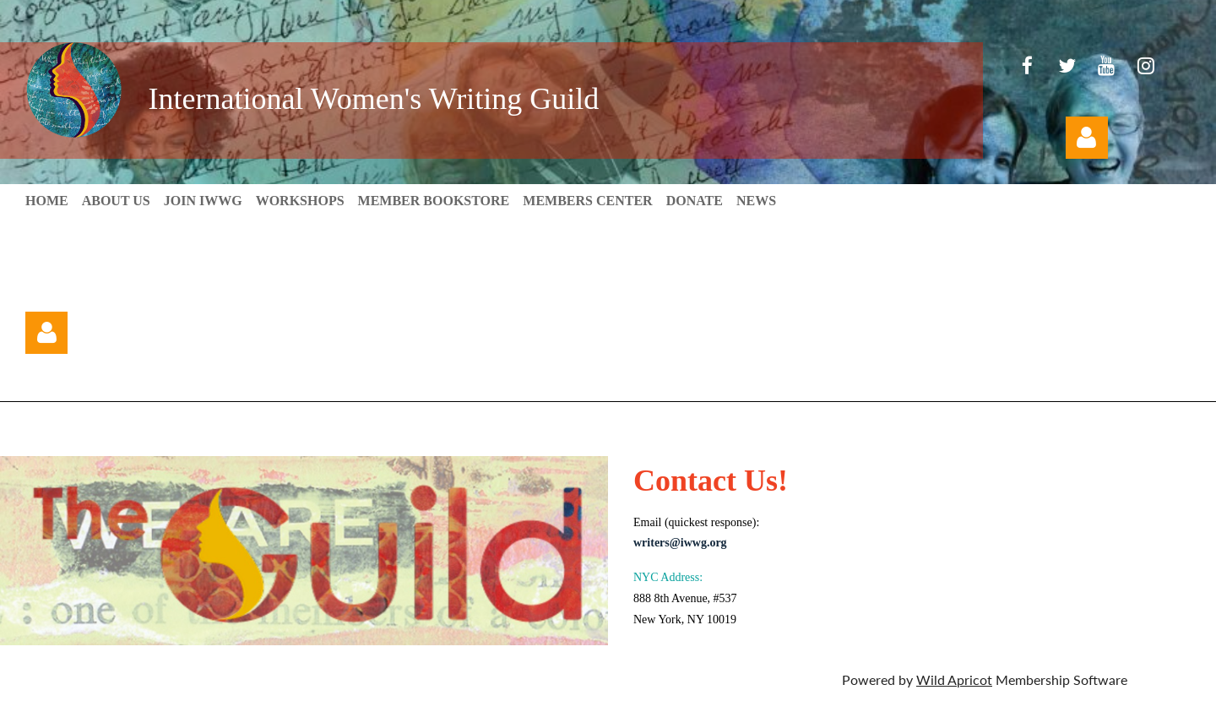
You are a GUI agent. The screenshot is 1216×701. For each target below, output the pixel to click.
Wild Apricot (954, 679)
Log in (1087, 138)
